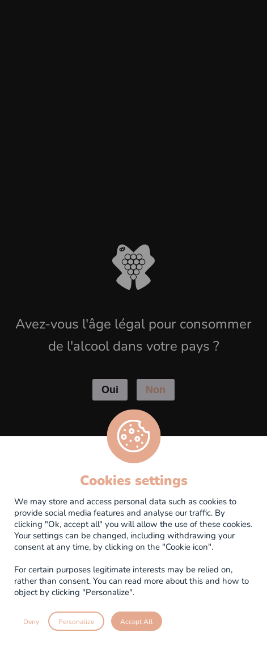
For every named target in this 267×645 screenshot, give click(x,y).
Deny (31, 621)
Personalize (76, 621)
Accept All (136, 621)
